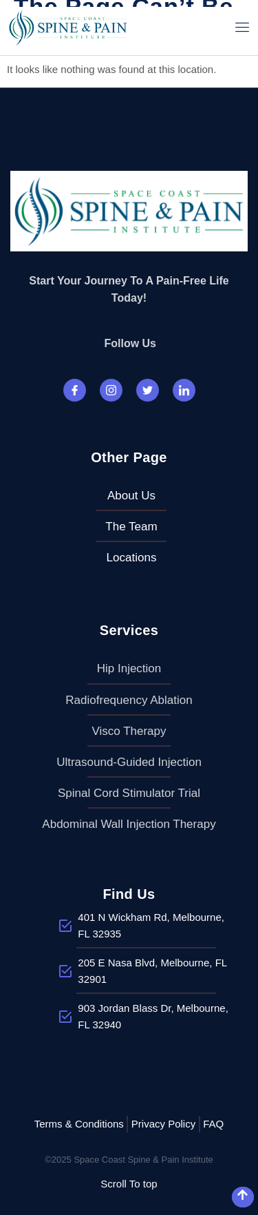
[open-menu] (242, 27)
